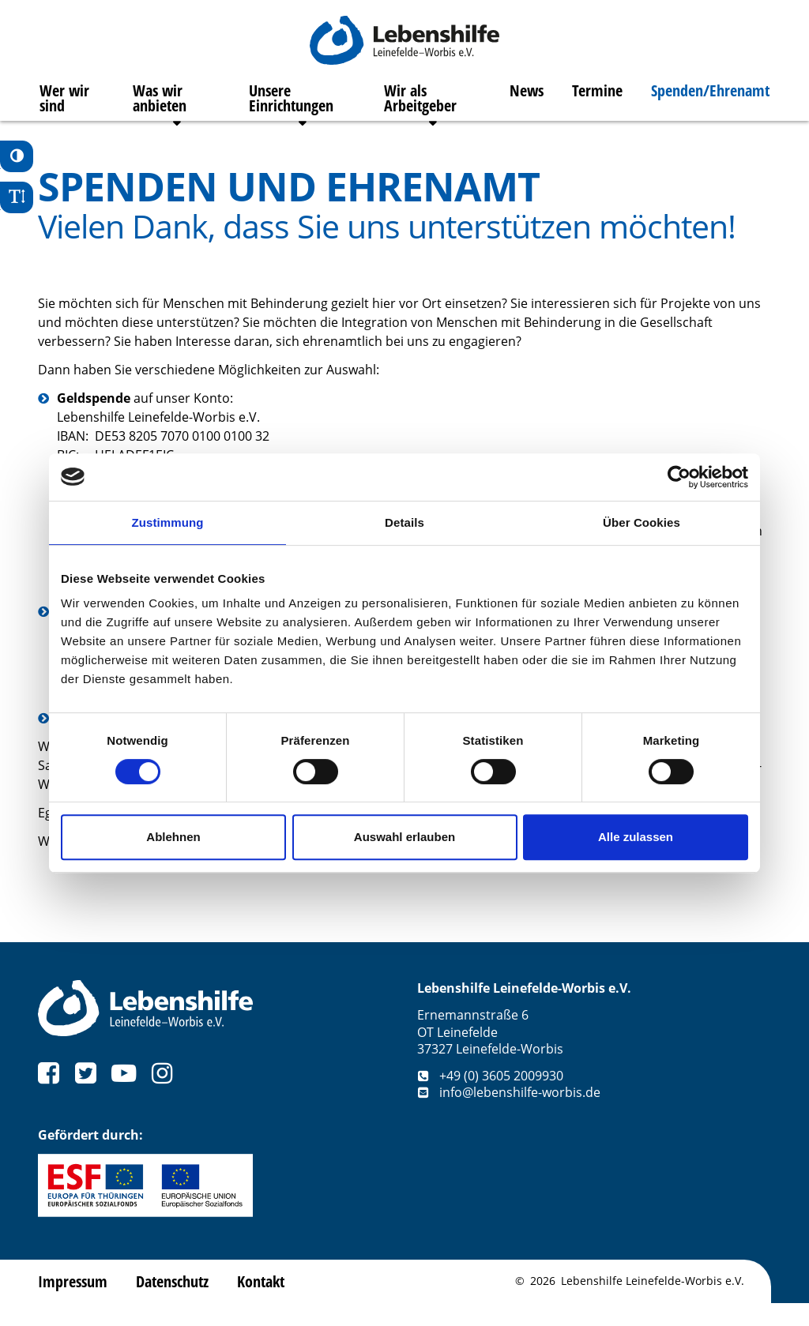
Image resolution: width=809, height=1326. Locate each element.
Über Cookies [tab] (641, 522)
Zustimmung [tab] (168, 522)
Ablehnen (173, 836)
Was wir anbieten (159, 106)
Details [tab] (404, 522)
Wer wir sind (63, 106)
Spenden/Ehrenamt (712, 99)
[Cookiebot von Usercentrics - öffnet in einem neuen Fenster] (679, 477)
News (528, 99)
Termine (599, 99)
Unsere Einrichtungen (291, 106)
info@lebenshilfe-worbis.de (508, 1115)
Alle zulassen (635, 836)
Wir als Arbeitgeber (421, 106)
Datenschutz (172, 1303)
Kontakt (260, 1303)
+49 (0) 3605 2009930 (490, 1097)
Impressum (72, 1303)
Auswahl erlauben (404, 836)
